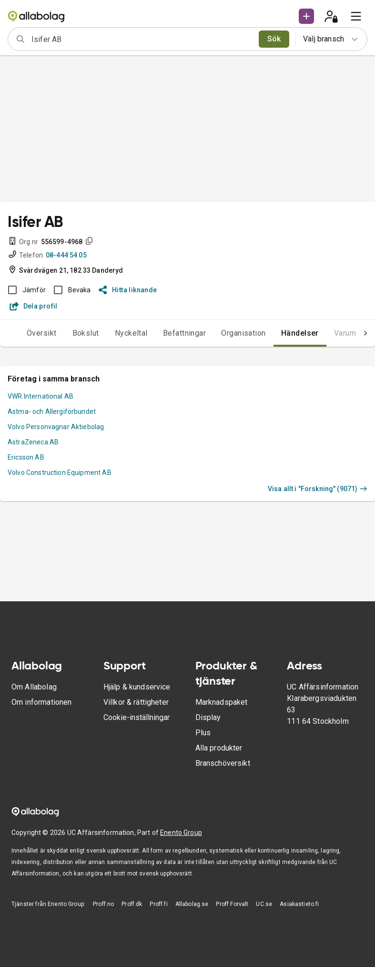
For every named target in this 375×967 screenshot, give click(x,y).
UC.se (264, 904)
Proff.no (103, 904)
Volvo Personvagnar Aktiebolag (56, 427)
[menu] (356, 16)
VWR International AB (40, 396)
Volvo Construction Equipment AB (59, 472)
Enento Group (181, 832)
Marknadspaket (221, 702)
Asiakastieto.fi (299, 904)
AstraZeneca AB (33, 442)
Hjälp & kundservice (137, 686)
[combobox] (142, 39)
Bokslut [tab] (85, 333)
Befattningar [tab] (184, 333)
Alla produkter (219, 747)
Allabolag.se (192, 904)
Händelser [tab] (300, 333)
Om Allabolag (34, 686)
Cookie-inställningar (136, 717)
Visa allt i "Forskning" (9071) (317, 489)
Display (208, 717)
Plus (203, 732)
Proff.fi (158, 904)
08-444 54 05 (66, 255)
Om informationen (41, 702)
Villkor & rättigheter (136, 702)
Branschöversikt (222, 763)
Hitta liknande (128, 290)
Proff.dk (132, 904)
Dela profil (34, 306)
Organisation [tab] (243, 333)
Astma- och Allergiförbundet (52, 411)
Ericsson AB (26, 457)
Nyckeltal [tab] (131, 333)
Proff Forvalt (232, 904)
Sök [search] (274, 38)
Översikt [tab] (42, 333)
